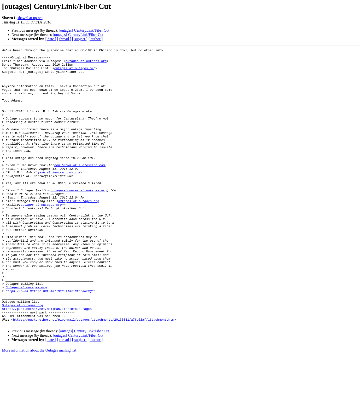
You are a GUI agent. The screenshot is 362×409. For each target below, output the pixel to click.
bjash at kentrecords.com (57, 197)
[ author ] (95, 39)
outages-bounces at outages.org (79, 219)
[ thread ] (64, 39)
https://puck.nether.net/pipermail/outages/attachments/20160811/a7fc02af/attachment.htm (93, 374)
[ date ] (50, 39)
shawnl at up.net (30, 18)
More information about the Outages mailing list (39, 405)
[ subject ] (80, 39)
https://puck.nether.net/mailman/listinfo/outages (50, 339)
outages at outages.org (86, 64)
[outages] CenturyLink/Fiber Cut (84, 30)
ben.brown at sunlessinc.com (79, 189)
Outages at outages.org (26, 335)
